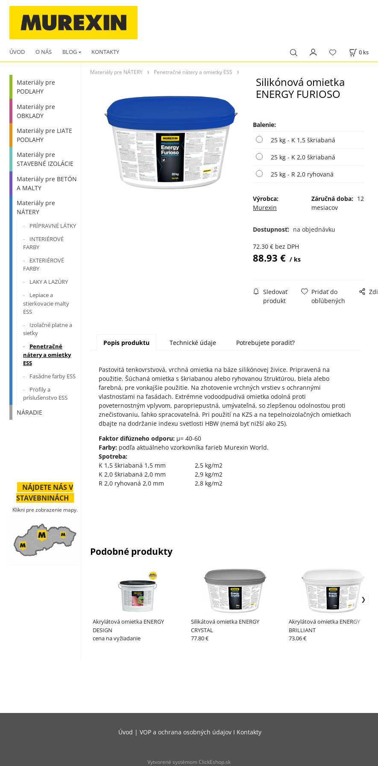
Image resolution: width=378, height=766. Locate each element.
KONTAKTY (105, 52)
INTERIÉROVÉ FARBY (43, 243)
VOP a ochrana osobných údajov (185, 732)
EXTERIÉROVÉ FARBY (43, 264)
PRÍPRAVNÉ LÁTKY (52, 226)
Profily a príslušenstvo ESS (45, 394)
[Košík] (359, 52)
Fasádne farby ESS (52, 376)
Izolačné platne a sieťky (47, 329)
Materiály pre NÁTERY (36, 207)
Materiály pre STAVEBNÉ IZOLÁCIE (45, 159)
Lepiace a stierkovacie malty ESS (46, 303)
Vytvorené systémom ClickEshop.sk (189, 761)
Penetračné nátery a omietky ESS (47, 354)
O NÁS (43, 52)
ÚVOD (17, 52)
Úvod (125, 732)
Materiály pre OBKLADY (36, 111)
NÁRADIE (29, 412)
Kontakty (249, 732)
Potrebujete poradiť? (265, 343)
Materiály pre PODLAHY (36, 86)
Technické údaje (193, 343)
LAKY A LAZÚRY (48, 282)
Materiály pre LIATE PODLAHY (44, 135)
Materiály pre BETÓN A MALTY (47, 183)
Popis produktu (126, 343)
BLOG (69, 52)
